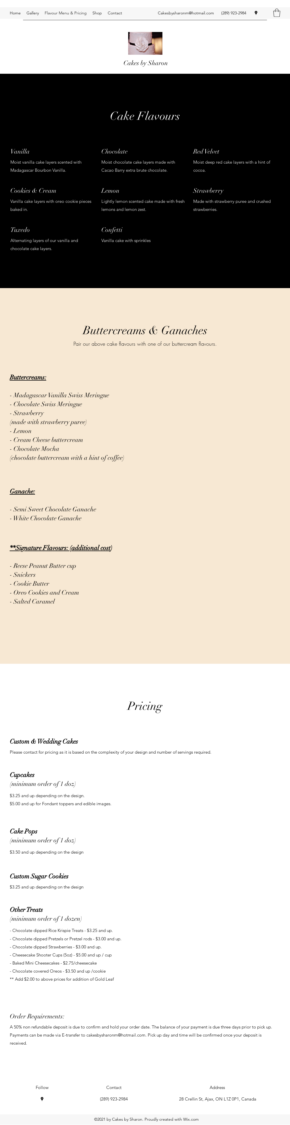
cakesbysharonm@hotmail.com (115, 1035)
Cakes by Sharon (146, 63)
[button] (276, 13)
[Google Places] (256, 13)
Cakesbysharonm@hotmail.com (186, 13)
